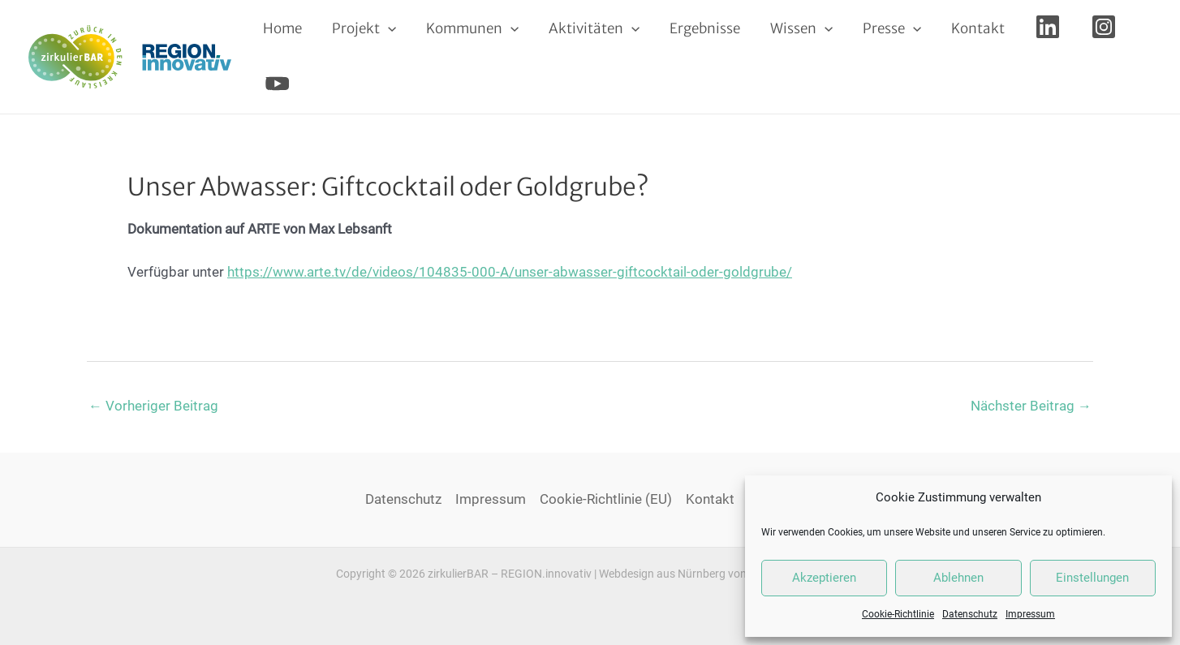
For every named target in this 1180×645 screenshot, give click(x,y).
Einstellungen (1092, 577)
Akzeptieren (824, 577)
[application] (384, 28)
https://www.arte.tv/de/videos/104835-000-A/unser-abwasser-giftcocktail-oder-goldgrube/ (509, 272)
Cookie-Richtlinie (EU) (606, 499)
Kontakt (710, 499)
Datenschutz (969, 614)
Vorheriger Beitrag (153, 406)
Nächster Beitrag (1031, 406)
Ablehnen (958, 577)
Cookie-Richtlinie (898, 614)
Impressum (1030, 614)
